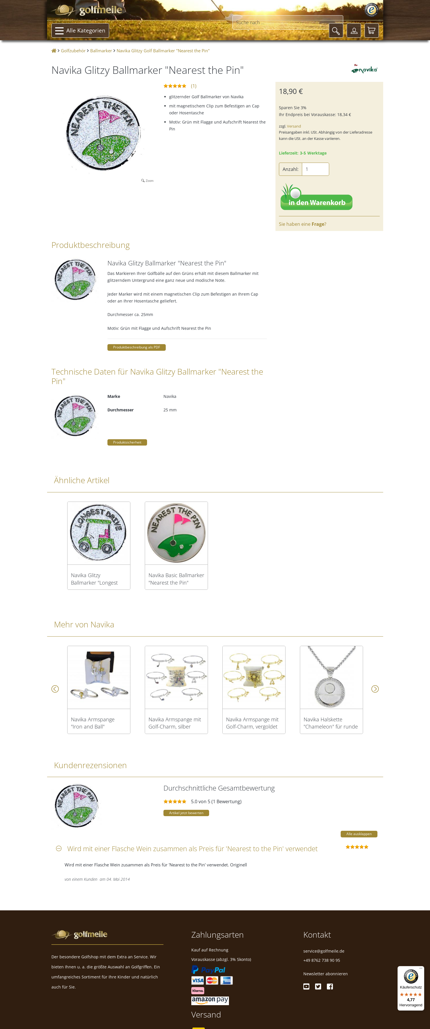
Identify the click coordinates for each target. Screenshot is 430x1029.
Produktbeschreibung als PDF (136, 347)
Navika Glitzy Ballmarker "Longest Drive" (94, 579)
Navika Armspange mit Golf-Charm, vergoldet (252, 723)
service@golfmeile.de (323, 951)
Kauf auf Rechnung (209, 950)
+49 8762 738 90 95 (321, 960)
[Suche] (336, 30)
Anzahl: (290, 169)
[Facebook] (330, 986)
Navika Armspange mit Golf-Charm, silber (175, 723)
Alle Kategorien (80, 31)
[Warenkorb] (372, 30)
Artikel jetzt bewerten (186, 812)
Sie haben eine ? (302, 224)
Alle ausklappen (359, 833)
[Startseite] (53, 51)
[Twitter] (318, 986)
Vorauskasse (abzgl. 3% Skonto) (221, 959)
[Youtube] (306, 986)
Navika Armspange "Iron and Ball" (93, 723)
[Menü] (420, 969)
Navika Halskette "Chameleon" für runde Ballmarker (331, 723)
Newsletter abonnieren (325, 973)
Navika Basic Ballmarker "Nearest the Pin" (176, 579)
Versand (294, 126)
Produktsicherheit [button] (127, 442)
